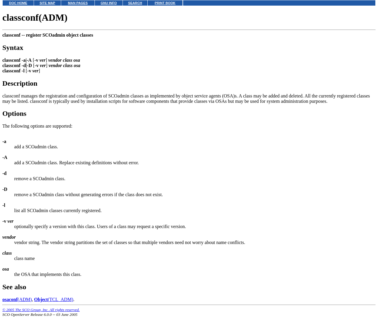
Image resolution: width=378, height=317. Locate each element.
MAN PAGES (78, 3)
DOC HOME (18, 3)
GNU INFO (109, 3)
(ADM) (17, 299)
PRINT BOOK (165, 3)
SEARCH (135, 3)
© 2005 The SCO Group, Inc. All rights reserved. (41, 310)
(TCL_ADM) (53, 299)
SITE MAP (47, 3)
